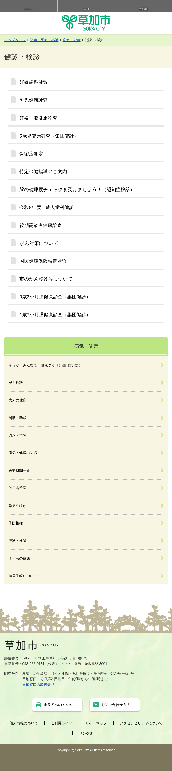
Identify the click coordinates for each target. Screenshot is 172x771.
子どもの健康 (19, 558)
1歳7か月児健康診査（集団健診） (55, 314)
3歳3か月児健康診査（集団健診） (55, 296)
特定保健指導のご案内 (43, 171)
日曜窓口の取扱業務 (38, 685)
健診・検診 (17, 541)
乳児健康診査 (33, 100)
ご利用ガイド (61, 723)
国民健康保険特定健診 (43, 261)
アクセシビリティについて (141, 723)
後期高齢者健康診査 (40, 225)
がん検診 (16, 383)
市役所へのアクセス (60, 705)
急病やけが (17, 506)
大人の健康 (17, 400)
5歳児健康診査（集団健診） (49, 135)
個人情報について (23, 723)
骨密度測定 (31, 153)
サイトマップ (96, 723)
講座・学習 (17, 435)
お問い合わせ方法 (115, 705)
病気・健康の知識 (23, 453)
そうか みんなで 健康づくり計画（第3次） (45, 365)
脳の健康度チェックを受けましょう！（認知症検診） (77, 189)
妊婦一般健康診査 (38, 118)
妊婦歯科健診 (33, 82)
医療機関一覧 (19, 470)
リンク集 (86, 733)
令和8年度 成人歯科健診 (46, 207)
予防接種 (16, 523)
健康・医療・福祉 (44, 40)
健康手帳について (23, 576)
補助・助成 (17, 418)
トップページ (15, 40)
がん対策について (38, 243)
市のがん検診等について (46, 278)
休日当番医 (17, 488)
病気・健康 (72, 40)
